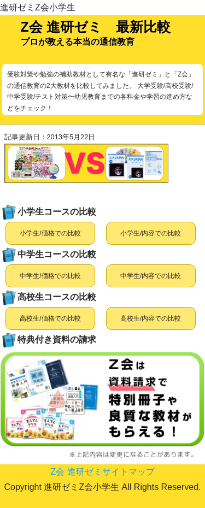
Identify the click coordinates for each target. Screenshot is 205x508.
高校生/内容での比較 (150, 318)
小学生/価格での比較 (50, 233)
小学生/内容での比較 (150, 233)
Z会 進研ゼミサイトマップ (102, 471)
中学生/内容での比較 (150, 276)
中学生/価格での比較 (50, 276)
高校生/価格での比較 (50, 318)
